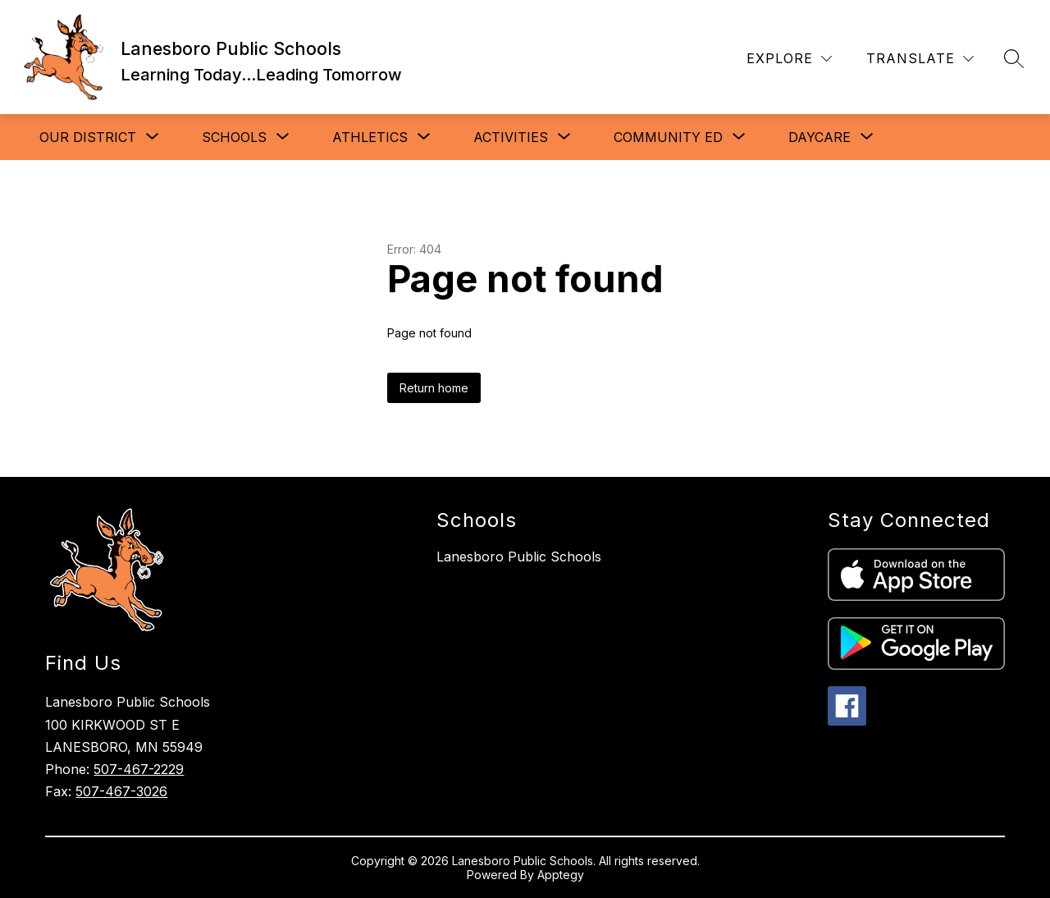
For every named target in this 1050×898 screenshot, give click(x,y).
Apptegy (560, 875)
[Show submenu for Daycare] (819, 137)
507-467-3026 (121, 791)
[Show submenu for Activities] (510, 137)
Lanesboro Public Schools (518, 556)
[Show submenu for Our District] (87, 137)
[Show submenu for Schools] (234, 137)
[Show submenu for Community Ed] (668, 137)
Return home (433, 388)
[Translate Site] (920, 58)
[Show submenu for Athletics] (370, 137)
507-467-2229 (139, 769)
